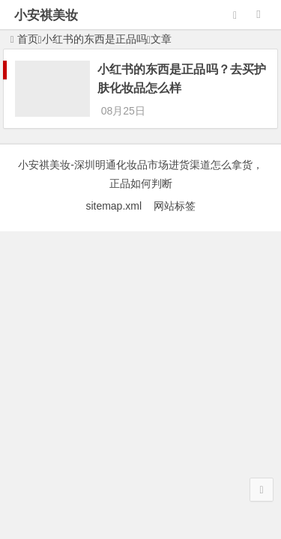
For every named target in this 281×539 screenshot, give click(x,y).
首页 (24, 39)
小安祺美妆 (46, 15)
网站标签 (175, 206)
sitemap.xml (119, 206)
